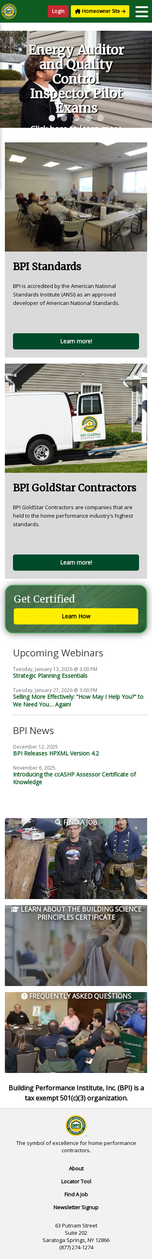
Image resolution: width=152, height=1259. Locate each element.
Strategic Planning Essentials (50, 675)
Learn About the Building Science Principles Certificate (76, 913)
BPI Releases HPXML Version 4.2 (56, 753)
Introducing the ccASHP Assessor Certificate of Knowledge (74, 778)
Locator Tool (76, 1181)
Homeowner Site (100, 11)
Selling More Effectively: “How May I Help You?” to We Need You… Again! (78, 700)
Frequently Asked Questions (76, 996)
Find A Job (76, 1194)
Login (58, 11)
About (76, 1168)
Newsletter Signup (76, 1207)
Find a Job (76, 822)
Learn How (76, 616)
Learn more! (76, 341)
